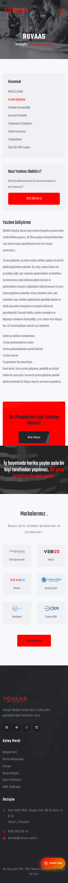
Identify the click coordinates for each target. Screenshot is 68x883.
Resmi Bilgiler (11, 773)
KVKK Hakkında (12, 787)
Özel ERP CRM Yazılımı (19, 147)
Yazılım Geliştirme (16, 99)
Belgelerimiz (10, 752)
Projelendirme (15, 139)
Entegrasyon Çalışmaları (20, 123)
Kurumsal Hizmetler (17, 115)
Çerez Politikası (12, 780)
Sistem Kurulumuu (17, 131)
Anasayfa (21, 44)
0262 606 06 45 (34, 198)
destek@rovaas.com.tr (23, 838)
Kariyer (7, 766)
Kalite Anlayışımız (13, 759)
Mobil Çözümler (15, 91)
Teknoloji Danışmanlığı (19, 107)
